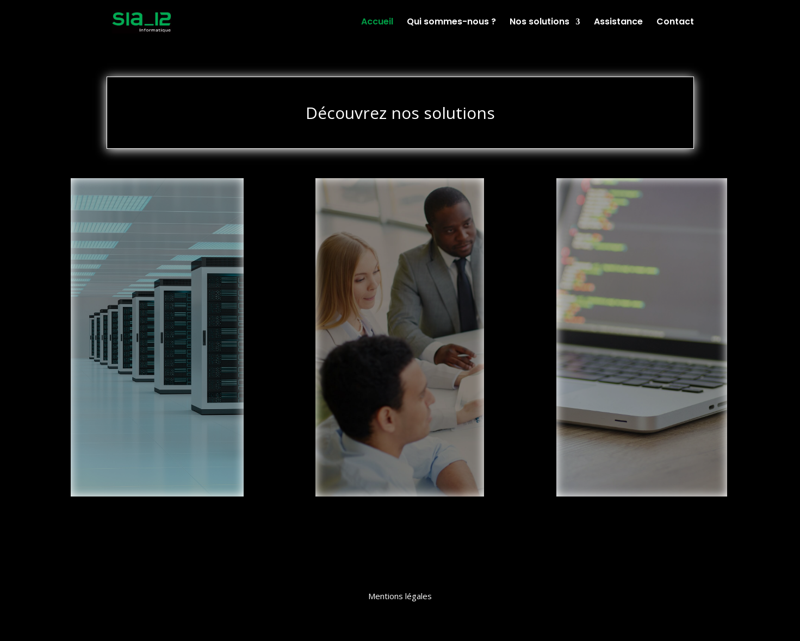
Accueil (377, 23)
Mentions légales (400, 595)
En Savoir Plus (156, 466)
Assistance (618, 23)
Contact (675, 23)
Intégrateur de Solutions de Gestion (400, 220)
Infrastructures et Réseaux (157, 220)
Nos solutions (539, 23)
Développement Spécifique (641, 214)
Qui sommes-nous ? (451, 23)
